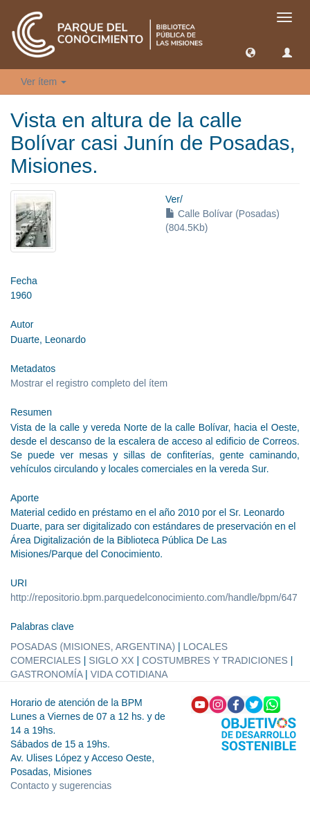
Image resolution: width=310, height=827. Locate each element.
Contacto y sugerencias (60, 785)
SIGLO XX (111, 660)
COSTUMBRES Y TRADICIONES (215, 660)
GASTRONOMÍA (46, 674)
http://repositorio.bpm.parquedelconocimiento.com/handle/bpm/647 (154, 597)
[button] (250, 52)
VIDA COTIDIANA (129, 674)
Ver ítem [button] (43, 81)
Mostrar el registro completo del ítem (88, 383)
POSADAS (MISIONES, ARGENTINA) (92, 646)
